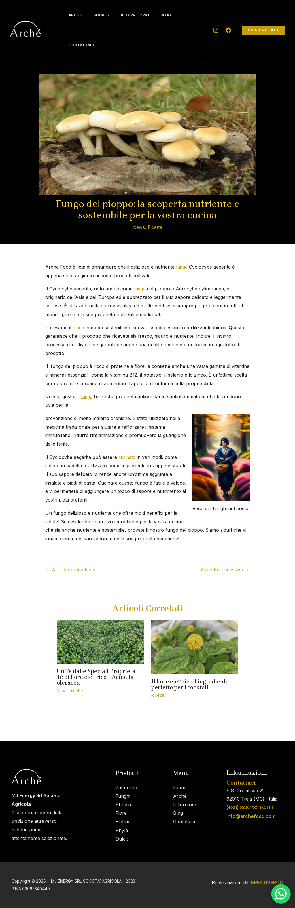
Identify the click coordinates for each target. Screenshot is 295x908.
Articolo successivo (225, 570)
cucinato (127, 457)
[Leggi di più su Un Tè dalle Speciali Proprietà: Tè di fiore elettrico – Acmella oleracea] (100, 641)
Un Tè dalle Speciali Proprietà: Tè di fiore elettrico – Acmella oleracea (97, 677)
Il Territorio (142, 15)
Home (179, 787)
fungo (182, 267)
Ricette (155, 227)
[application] (111, 15)
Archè (76, 15)
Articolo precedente (70, 570)
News (139, 227)
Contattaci (82, 45)
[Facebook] (228, 30)
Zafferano (126, 787)
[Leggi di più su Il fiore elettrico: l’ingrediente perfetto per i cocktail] (195, 646)
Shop (106, 15)
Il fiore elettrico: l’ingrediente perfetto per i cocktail (190, 684)
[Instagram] (216, 30)
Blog (176, 15)
